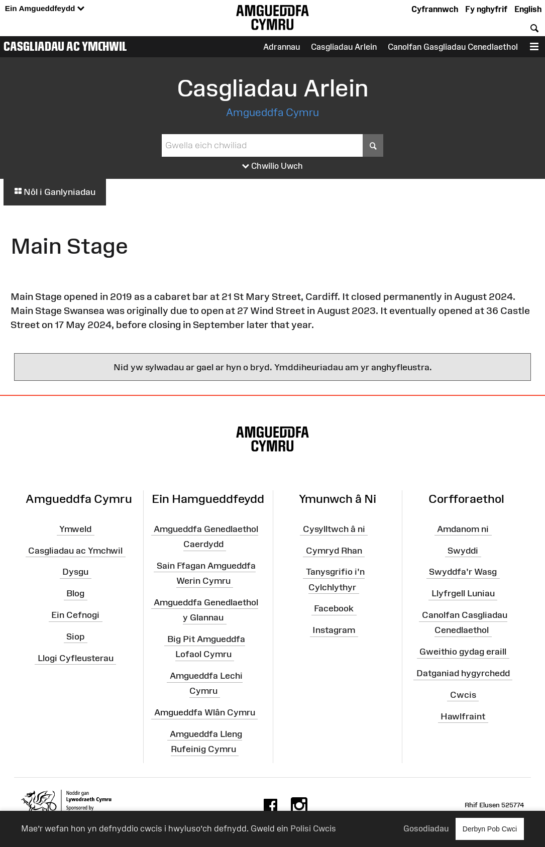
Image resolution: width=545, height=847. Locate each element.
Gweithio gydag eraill (462, 652)
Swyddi (463, 550)
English (527, 9)
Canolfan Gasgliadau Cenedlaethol (453, 46)
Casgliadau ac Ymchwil (65, 46)
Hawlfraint (463, 716)
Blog (75, 593)
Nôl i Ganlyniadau (54, 192)
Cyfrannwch (434, 9)
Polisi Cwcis (313, 828)
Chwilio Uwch (272, 166)
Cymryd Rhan (334, 550)
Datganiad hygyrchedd (463, 673)
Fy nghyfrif (486, 9)
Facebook (334, 608)
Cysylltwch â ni (334, 529)
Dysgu (75, 572)
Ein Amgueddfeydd (44, 9)
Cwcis (463, 695)
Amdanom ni (463, 529)
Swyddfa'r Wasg (463, 572)
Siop (75, 636)
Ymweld (75, 529)
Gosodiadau (426, 828)
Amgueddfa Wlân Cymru (204, 712)
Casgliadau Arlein (344, 46)
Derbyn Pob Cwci (490, 828)
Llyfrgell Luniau (463, 593)
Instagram (333, 630)
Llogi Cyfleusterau (76, 658)
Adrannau (281, 46)
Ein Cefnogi (75, 615)
